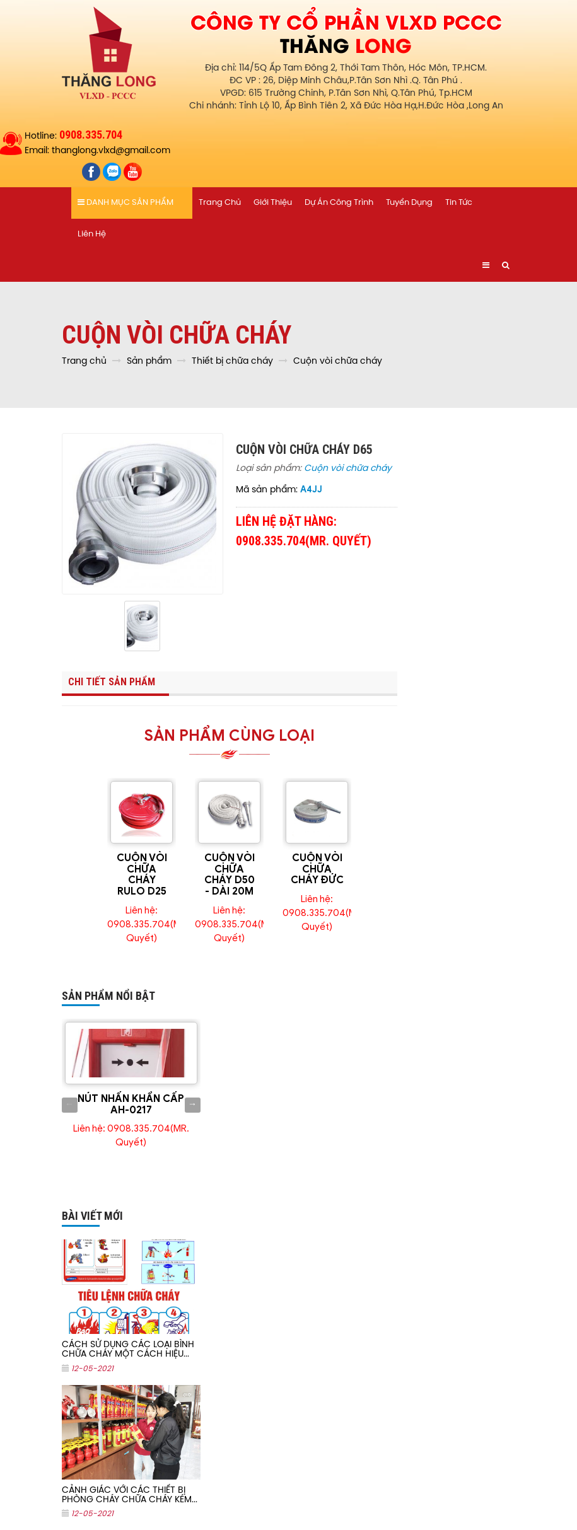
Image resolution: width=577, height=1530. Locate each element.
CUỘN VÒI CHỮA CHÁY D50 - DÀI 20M (229, 875)
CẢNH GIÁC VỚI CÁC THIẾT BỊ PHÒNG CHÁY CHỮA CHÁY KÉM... (129, 1495)
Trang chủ (220, 203)
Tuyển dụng (409, 203)
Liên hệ (92, 234)
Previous (70, 1105)
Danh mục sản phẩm (125, 202)
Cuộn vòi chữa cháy (348, 468)
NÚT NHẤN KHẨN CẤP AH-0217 (131, 1104)
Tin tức (458, 203)
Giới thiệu (273, 203)
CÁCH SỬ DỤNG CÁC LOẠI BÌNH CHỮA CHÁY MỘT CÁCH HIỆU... (128, 1349)
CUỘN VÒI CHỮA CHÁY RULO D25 (142, 875)
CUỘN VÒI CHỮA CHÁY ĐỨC (317, 869)
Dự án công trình (339, 203)
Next (193, 1105)
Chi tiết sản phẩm (111, 682)
